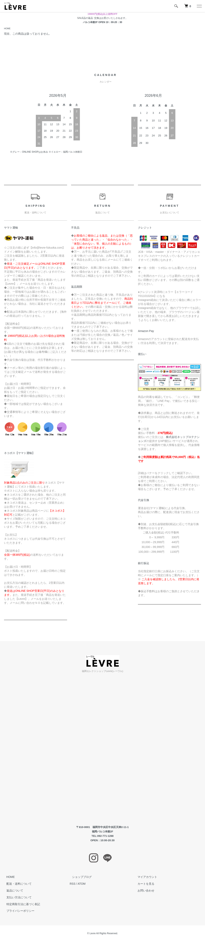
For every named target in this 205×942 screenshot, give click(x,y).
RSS (72, 884)
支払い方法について (16, 897)
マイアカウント (145, 877)
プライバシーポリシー (18, 911)
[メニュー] (199, 6)
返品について (12, 891)
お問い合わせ (143, 891)
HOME (7, 28)
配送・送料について (16, 884)
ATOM (81, 884)
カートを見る (143, 884)
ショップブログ (79, 877)
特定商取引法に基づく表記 (21, 904)
